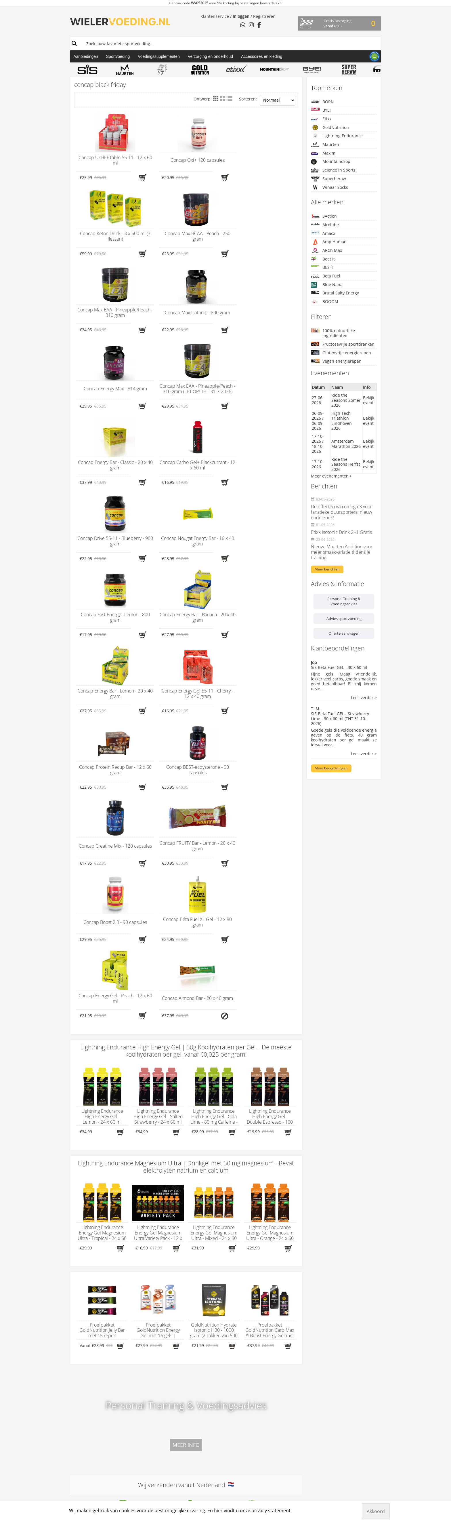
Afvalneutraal (273, 1183)
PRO (200, 1395)
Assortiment (149, 1171)
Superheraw (328, 179)
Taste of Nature (211, 1435)
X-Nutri (203, 1470)
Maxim (323, 153)
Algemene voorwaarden (282, 1188)
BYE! (321, 110)
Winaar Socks (329, 187)
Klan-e (202, 1289)
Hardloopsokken (148, 1234)
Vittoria (203, 1450)
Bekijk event (368, 400)
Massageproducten (151, 1249)
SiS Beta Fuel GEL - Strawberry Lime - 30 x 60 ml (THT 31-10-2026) (340, 718)
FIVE (200, 1279)
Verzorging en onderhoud (210, 56)
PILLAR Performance (215, 1385)
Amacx (323, 233)
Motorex (204, 1324)
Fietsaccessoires (148, 1208)
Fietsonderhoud (148, 1219)
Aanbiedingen (85, 56)
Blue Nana (327, 285)
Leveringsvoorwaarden (281, 1214)
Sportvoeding (118, 56)
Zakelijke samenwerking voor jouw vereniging (287, 1272)
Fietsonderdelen (149, 1224)
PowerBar (205, 1390)
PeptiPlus (205, 1380)
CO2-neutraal (273, 1204)
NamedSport (208, 1339)
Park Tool (205, 1370)
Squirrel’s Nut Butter (216, 1420)
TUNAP (203, 1440)
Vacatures (269, 1229)
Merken (206, 1171)
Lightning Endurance (337, 136)
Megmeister (207, 1319)
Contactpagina (274, 1208)
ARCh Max (326, 250)
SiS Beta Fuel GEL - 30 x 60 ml (339, 667)
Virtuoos (204, 1455)
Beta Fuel (325, 276)
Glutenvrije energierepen (341, 352)
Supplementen (147, 1264)
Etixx (321, 119)
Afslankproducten (150, 1183)
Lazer (201, 1294)
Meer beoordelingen (331, 768)
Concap (203, 1264)
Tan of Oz (205, 1430)
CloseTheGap (209, 1259)
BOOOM (324, 302)
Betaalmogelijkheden (280, 1198)
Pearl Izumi (207, 1375)
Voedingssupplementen (159, 56)
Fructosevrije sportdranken (342, 344)
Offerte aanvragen (344, 633)
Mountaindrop (330, 162)
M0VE (201, 1329)
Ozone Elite (207, 1365)
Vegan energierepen (336, 361)
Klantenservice (214, 16)
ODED (202, 1360)
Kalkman (204, 1304)
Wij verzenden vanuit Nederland (186, 1027)
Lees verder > (364, 697)
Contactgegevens (93, 1171)
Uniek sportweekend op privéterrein (282, 1262)
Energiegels (144, 1198)
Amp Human (329, 242)
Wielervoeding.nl (282, 1171)
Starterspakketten (150, 1259)
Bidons (139, 1188)
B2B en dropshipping (280, 1193)
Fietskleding (144, 1214)
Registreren (264, 16)
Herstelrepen (145, 1244)
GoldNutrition (330, 127)
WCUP (202, 1460)
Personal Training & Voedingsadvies (343, 601)
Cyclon (202, 1269)
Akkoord (376, 1511)
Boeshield (205, 1234)
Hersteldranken (148, 1239)
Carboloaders (146, 1193)
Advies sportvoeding (344, 618)
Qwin (201, 1400)
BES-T (322, 267)
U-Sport (203, 1445)
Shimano (204, 1410)
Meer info (186, 987)
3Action (324, 216)
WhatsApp (80, 1214)
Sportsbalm (207, 1415)
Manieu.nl (373, 1483)
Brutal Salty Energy (335, 293)
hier (87, 1193)
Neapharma (207, 1345)
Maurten (325, 144)
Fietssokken (144, 1229)
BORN (322, 101)
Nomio (202, 1349)
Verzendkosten (274, 1234)
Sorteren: (267, 100)
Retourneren (272, 1224)
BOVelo (203, 1249)
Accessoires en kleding (261, 56)
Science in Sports (333, 170)
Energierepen (146, 1204)
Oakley (202, 1355)
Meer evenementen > (331, 476)
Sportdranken (146, 1254)
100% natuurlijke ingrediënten (333, 333)
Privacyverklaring (276, 1219)
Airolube (325, 224)
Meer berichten (327, 569)
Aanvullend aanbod (286, 1247)
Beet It (323, 259)
